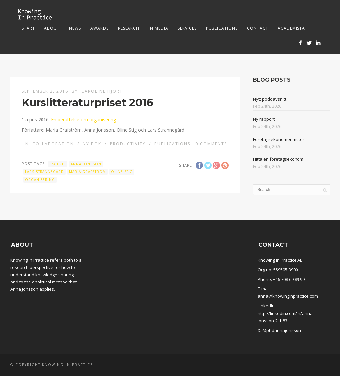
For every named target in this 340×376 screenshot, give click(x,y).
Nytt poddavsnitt (269, 99)
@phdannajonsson (281, 330)
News (75, 28)
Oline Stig (122, 171)
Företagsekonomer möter (278, 139)
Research (128, 28)
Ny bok (92, 144)
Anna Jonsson (86, 164)
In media (158, 28)
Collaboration (53, 144)
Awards (99, 28)
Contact (257, 28)
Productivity (128, 144)
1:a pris (58, 164)
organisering (40, 179)
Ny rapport (264, 119)
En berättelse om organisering (83, 119)
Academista (291, 28)
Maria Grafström (87, 171)
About (52, 28)
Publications (222, 28)
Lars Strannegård (44, 171)
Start (28, 28)
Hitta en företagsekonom (278, 159)
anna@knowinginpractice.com (288, 296)
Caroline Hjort (102, 91)
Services (187, 28)
